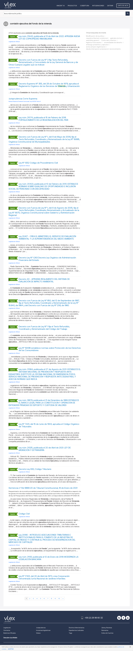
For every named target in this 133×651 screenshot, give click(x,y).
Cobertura (84, 5)
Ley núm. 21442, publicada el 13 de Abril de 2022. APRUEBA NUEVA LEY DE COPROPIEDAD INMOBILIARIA (49, 37)
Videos (38, 633)
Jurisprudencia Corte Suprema (23, 99)
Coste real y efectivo (108, 40)
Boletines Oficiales (9, 633)
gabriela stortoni (116, 38)
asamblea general (92, 40)
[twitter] (119, 618)
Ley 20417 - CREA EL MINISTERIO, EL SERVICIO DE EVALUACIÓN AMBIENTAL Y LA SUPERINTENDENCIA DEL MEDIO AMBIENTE (47, 237)
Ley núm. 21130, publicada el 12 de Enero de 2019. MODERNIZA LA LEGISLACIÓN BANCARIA (48, 558)
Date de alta (123, 5)
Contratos (6, 630)
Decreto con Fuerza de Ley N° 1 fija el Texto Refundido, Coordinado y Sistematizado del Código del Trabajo (44, 327)
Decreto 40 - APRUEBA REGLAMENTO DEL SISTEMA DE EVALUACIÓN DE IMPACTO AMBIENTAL (44, 280)
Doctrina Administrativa (76, 627)
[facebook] (123, 618)
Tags (70, 633)
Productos (72, 5)
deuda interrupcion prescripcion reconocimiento (103, 49)
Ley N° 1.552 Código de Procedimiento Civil (38, 163)
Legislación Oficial (14, 41)
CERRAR (129, 647)
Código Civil (24, 514)
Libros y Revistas (107, 627)
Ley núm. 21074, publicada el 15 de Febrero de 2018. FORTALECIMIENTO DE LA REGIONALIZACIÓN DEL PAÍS (43, 118)
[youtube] (128, 618)
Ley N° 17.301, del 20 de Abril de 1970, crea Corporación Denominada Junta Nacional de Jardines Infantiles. (44, 577)
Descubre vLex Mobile (10, 637)
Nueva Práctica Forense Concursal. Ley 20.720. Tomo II (25, 101)
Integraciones (98, 5)
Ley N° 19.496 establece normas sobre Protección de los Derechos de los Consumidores (50, 349)
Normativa (105, 630)
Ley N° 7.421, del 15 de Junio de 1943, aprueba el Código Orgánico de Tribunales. (49, 425)
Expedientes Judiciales (76, 630)
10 (59, 598)
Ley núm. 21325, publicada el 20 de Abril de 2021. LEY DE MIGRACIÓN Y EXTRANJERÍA (45, 449)
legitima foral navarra (93, 42)
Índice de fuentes (107, 633)
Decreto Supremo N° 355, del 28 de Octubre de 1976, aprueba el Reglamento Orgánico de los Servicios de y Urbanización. (49, 85)
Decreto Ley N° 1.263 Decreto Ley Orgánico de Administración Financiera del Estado (47, 259)
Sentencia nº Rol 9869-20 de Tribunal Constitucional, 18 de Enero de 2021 (43, 488)
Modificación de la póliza (95, 36)
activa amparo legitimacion (96, 47)
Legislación (7, 627)
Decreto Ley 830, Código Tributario (35, 469)
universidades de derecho (113, 42)
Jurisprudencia (41, 627)
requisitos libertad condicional (97, 38)
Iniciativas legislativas (43, 630)
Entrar (110, 5)
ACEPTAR (10, 649)
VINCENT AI (61, 5)
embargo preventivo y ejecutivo (97, 44)
